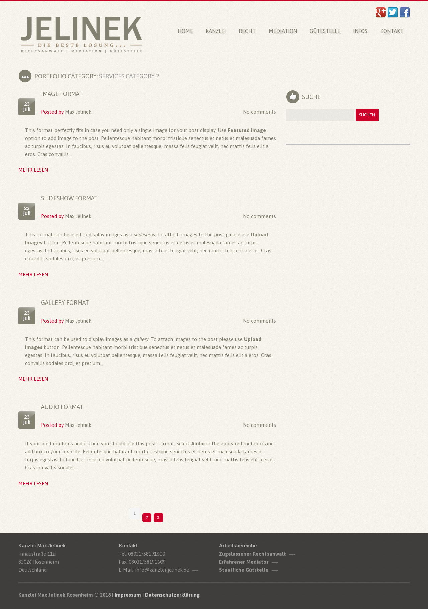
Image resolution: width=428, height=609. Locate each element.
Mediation (283, 31)
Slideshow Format (69, 198)
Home (185, 31)
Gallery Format (65, 302)
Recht (247, 31)
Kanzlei (216, 31)
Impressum (128, 595)
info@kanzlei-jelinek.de (162, 570)
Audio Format (62, 406)
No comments (259, 112)
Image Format (62, 93)
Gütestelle (325, 31)
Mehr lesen (33, 170)
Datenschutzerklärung (172, 595)
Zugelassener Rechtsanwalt (252, 554)
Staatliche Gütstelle (244, 570)
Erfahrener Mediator (244, 562)
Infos (360, 31)
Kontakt (391, 31)
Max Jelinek (78, 112)
